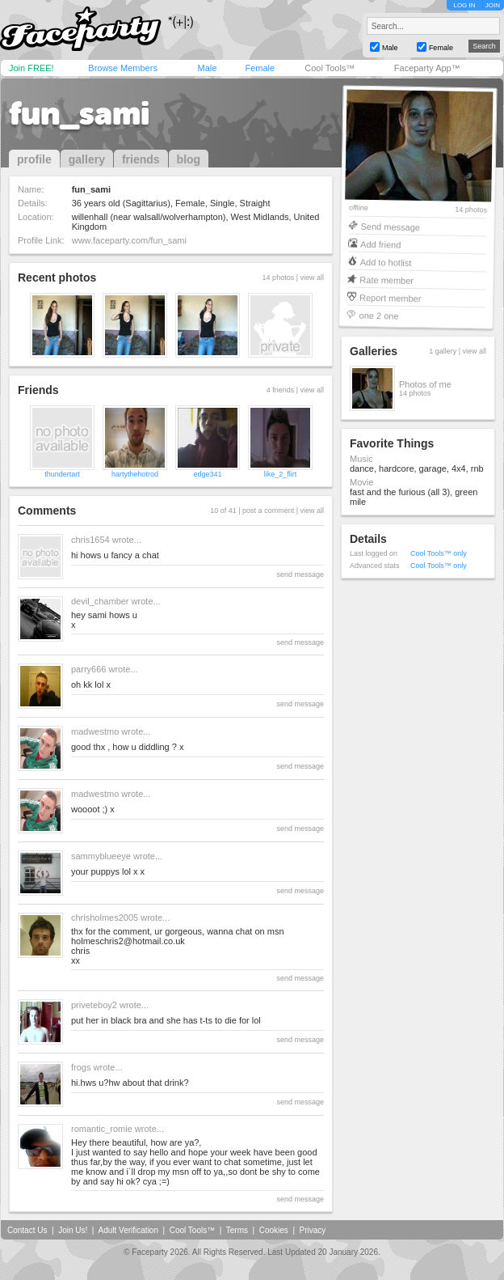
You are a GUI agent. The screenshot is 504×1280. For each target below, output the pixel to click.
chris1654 (90, 540)
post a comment (268, 510)
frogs (80, 1067)
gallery (87, 159)
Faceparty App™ (427, 68)
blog (189, 159)
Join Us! (72, 1230)
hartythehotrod (134, 474)
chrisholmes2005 (104, 917)
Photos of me (425, 384)
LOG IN (464, 5)
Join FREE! (31, 68)
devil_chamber (100, 601)
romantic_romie (101, 1129)
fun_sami (79, 113)
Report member (390, 297)
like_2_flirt (280, 474)
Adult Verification (128, 1230)
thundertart (62, 474)
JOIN (492, 5)
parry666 (88, 669)
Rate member (386, 279)
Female (260, 68)
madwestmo (95, 731)
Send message (390, 226)
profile (34, 159)
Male (206, 68)
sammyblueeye (101, 856)
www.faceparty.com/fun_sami (129, 240)
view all (312, 277)
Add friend (380, 244)
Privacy (313, 1230)
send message (300, 574)
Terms (237, 1230)
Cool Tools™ (329, 68)
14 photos (471, 210)
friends (141, 159)
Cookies (273, 1230)
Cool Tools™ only (438, 553)
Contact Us (27, 1230)
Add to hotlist (386, 261)
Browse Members (123, 68)
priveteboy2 (94, 1005)
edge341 (207, 474)
